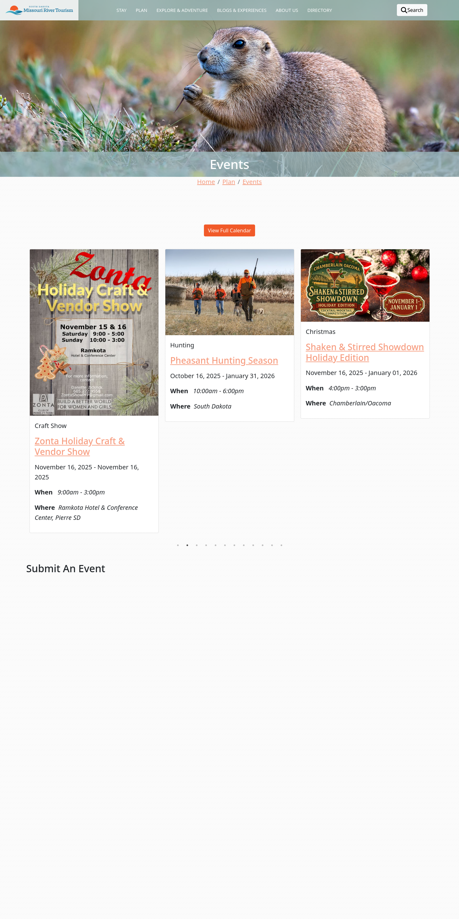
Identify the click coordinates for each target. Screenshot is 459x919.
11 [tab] (272, 545)
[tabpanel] (94, 391)
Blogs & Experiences (242, 10)
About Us (287, 10)
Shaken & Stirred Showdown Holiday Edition (365, 352)
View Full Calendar (229, 230)
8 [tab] (244, 545)
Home (206, 181)
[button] (39, 10)
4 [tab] (206, 545)
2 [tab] (187, 545)
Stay (121, 10)
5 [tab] (215, 545)
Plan (141, 10)
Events (252, 181)
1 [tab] (178, 545)
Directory (319, 10)
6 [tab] (225, 545)
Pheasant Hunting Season (224, 360)
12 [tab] (281, 545)
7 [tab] (234, 545)
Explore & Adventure (182, 10)
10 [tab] (262, 545)
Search (412, 10)
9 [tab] (253, 545)
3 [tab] (197, 545)
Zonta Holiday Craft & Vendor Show (80, 446)
